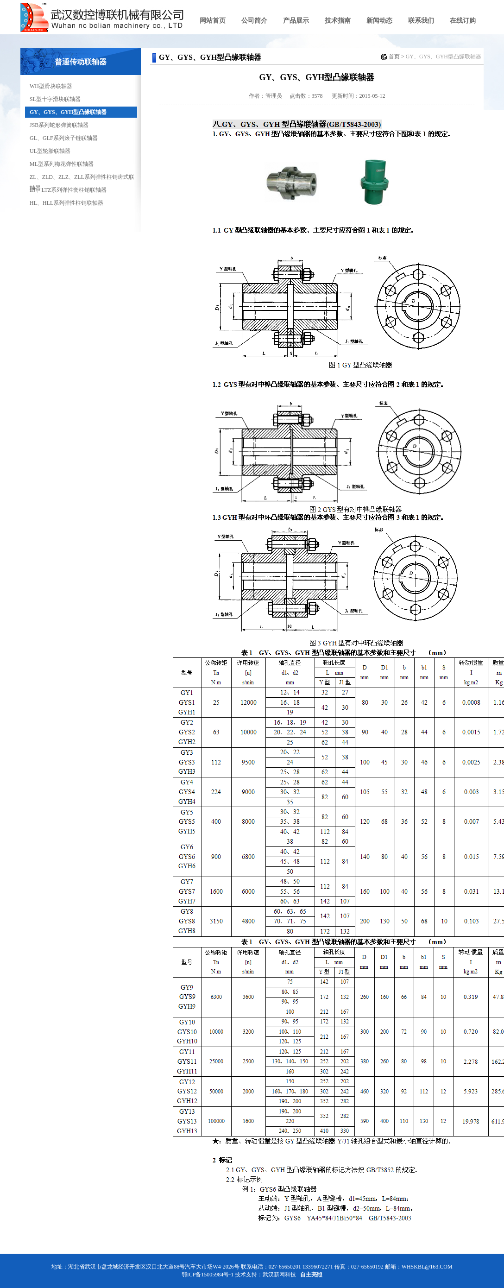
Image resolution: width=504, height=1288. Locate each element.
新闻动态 (379, 20)
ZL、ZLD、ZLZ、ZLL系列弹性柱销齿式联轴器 (82, 178)
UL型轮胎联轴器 (50, 151)
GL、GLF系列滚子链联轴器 (64, 138)
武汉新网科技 (279, 1274)
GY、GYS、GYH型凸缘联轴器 (68, 112)
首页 (394, 56)
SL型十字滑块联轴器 (55, 99)
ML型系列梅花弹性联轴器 (62, 164)
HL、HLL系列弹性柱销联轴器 (66, 203)
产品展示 (296, 20)
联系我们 (421, 20)
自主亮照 (311, 1274)
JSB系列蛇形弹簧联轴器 (59, 125)
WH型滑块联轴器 (51, 86)
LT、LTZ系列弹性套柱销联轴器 (68, 190)
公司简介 (254, 20)
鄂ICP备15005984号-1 (208, 1274)
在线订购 (463, 20)
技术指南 (338, 20)
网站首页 (213, 20)
